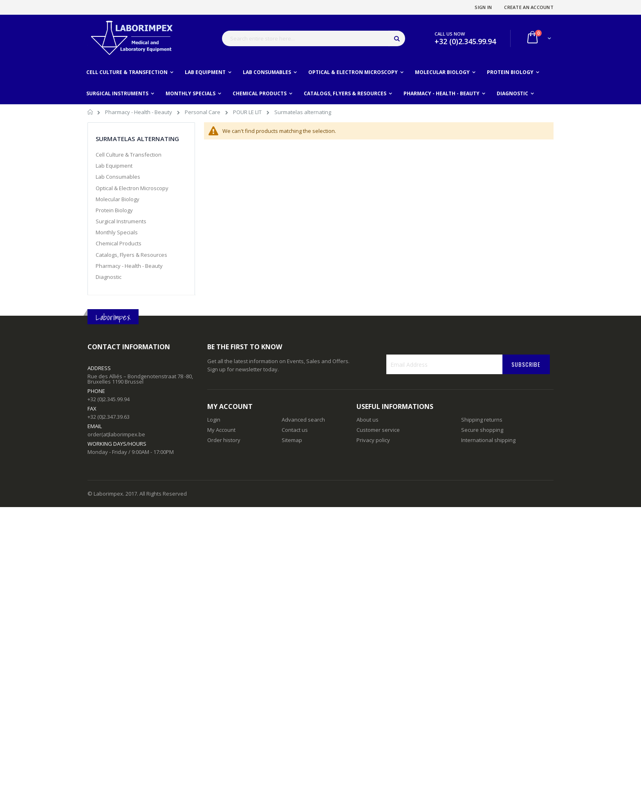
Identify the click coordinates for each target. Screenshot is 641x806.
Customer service (378, 429)
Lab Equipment (114, 165)
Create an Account (529, 7)
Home (90, 113)
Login (213, 419)
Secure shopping (482, 429)
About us (367, 419)
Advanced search (303, 419)
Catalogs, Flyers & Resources (131, 254)
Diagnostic (108, 277)
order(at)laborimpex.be (116, 434)
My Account (221, 429)
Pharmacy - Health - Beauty (139, 112)
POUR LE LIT (248, 112)
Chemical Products (118, 243)
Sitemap (292, 440)
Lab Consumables (118, 176)
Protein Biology (114, 210)
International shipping (488, 440)
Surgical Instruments (121, 221)
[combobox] (314, 38)
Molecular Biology (117, 199)
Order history (223, 440)
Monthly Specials (117, 232)
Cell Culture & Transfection (128, 154)
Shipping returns (481, 419)
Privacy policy (373, 440)
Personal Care (203, 112)
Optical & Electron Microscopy (132, 188)
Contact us (295, 429)
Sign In (483, 7)
